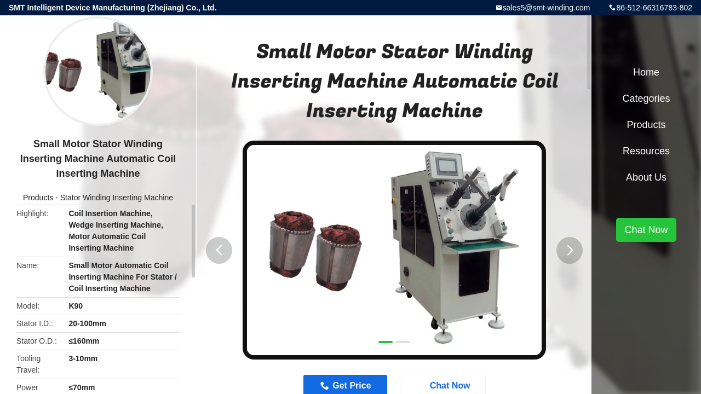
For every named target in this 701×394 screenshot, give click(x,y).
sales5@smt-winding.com (546, 7)
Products (38, 197)
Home (646, 72)
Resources (646, 151)
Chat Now (646, 229)
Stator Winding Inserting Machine (116, 197)
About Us (646, 177)
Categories (646, 98)
